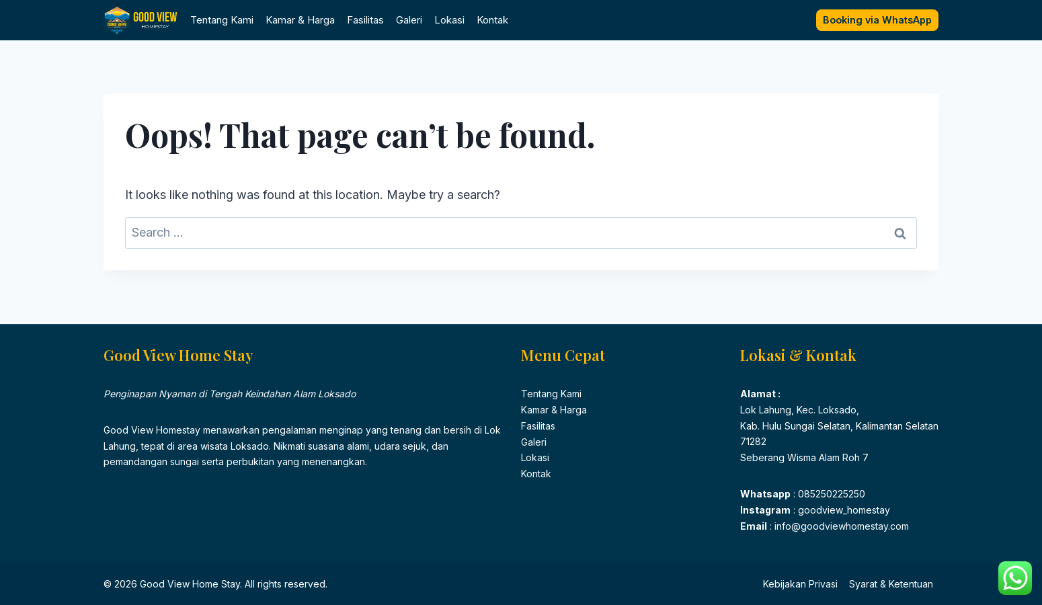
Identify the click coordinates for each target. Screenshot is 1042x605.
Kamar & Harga (300, 19)
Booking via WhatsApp (877, 20)
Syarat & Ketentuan (891, 584)
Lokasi (449, 19)
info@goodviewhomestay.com (840, 526)
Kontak (492, 19)
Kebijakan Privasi (800, 584)
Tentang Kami (221, 19)
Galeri (409, 19)
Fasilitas (365, 19)
